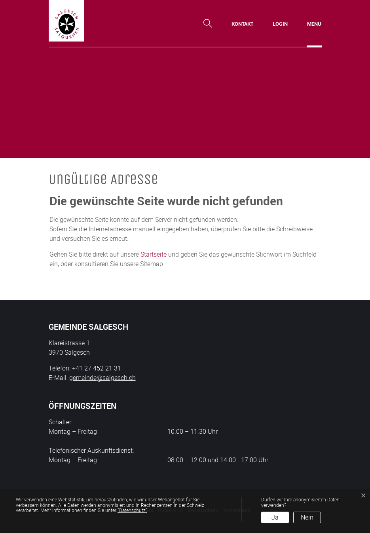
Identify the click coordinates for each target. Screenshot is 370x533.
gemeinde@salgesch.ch (102, 377)
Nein (307, 517)
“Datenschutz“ (132, 510)
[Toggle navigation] (314, 24)
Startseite (153, 254)
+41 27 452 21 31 (96, 368)
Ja (275, 517)
